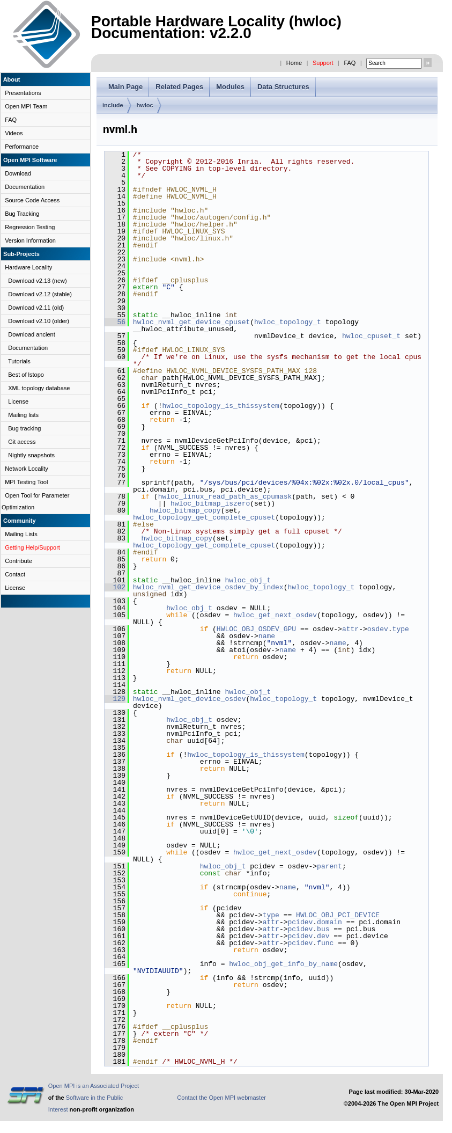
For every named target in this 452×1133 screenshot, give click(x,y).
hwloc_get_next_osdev (275, 615)
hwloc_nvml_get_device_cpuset (191, 322)
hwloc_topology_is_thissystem (220, 406)
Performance (22, 146)
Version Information (30, 240)
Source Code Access (32, 200)
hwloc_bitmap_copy (185, 510)
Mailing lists (23, 415)
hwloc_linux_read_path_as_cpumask (225, 496)
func (325, 943)
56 (115, 322)
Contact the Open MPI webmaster (221, 1097)
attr (350, 629)
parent (329, 866)
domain (329, 922)
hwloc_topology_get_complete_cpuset (204, 517)
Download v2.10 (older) (38, 321)
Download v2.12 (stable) (40, 294)
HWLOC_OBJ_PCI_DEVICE (338, 915)
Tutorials (19, 361)
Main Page (125, 87)
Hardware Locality (28, 267)
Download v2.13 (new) (37, 280)
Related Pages (179, 87)
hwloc (145, 105)
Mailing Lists (21, 534)
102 (115, 587)
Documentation (25, 187)
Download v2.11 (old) (36, 307)
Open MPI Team (26, 106)
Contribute (18, 561)
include (112, 105)
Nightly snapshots (31, 455)
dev (323, 936)
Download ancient (31, 334)
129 (115, 699)
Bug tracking (24, 428)
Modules (230, 87)
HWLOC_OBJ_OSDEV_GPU (256, 629)
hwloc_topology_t (287, 322)
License (18, 401)
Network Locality (26, 468)
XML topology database (39, 388)
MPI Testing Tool (26, 482)
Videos (14, 133)
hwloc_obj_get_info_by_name (283, 964)
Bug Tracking (22, 213)
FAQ (349, 63)
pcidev (300, 922)
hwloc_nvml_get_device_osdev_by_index (208, 587)
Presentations (23, 93)
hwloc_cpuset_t (371, 336)
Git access (21, 441)
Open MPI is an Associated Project (93, 1086)
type (400, 629)
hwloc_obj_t (248, 580)
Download (18, 173)
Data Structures (283, 87)
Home (294, 63)
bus (323, 929)
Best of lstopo (26, 374)
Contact (15, 574)
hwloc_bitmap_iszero (210, 503)
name (266, 636)
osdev (377, 629)
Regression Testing (30, 227)
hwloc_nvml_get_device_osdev (189, 699)
